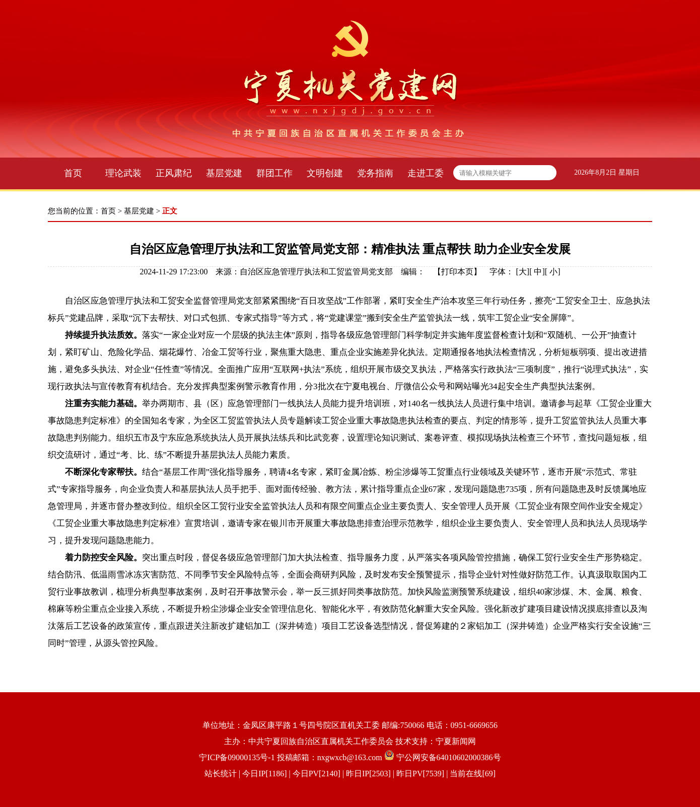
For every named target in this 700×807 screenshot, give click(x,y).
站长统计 (220, 773)
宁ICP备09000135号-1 (236, 757)
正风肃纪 (174, 173)
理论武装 (123, 173)
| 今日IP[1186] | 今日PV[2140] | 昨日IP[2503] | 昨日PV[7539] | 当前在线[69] (366, 773)
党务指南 (375, 173)
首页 (73, 173)
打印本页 (457, 271)
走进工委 (425, 173)
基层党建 (224, 173)
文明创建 (325, 173)
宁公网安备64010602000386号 (448, 757)
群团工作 (274, 173)
